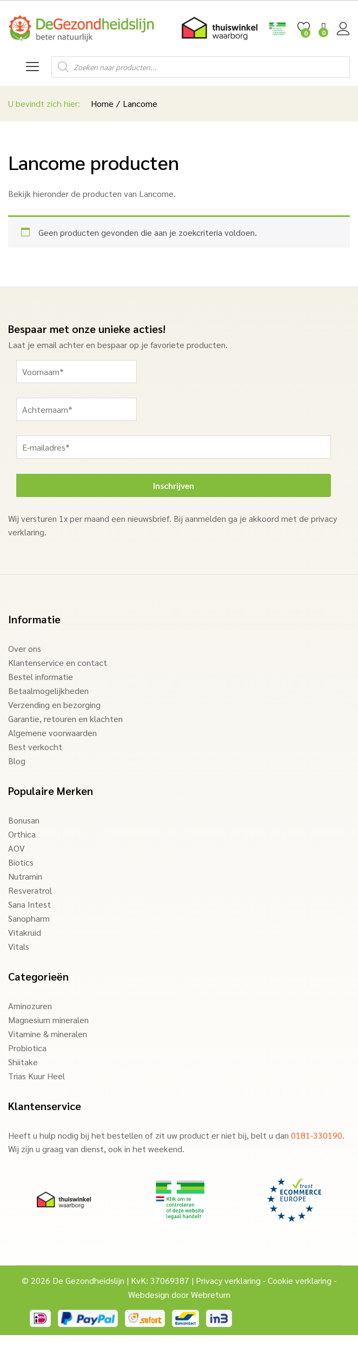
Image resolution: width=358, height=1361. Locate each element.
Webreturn (210, 1294)
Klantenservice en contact (57, 662)
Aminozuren (30, 1005)
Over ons (24, 648)
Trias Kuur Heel (36, 1075)
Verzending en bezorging (54, 704)
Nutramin (25, 876)
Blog (16, 760)
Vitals (18, 946)
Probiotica (27, 1047)
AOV (16, 848)
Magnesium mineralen (48, 1019)
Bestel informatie (40, 676)
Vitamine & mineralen (47, 1033)
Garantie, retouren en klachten (65, 718)
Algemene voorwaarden (52, 732)
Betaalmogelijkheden (48, 690)
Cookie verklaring (300, 1280)
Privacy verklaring (228, 1280)
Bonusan (23, 820)
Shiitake (23, 1061)
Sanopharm (29, 918)
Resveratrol (30, 890)
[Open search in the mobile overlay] (200, 67)
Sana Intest (29, 904)
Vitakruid (24, 932)
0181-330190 (316, 1135)
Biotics (21, 862)
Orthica (22, 834)
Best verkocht (35, 746)
